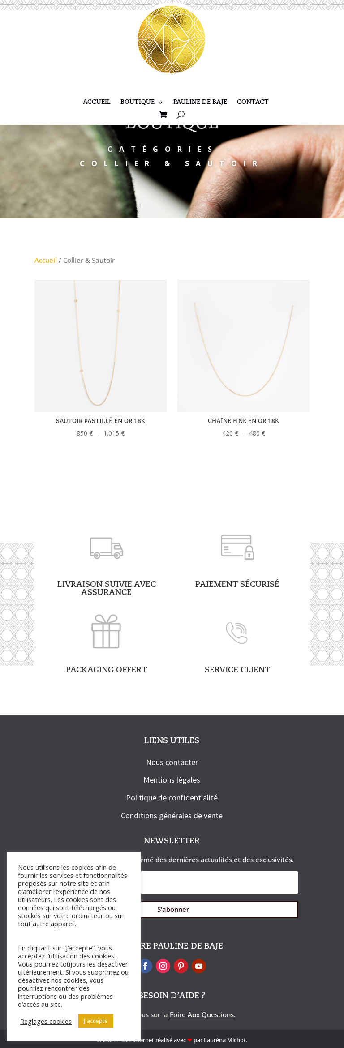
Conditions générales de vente (172, 815)
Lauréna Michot (225, 1040)
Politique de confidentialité (172, 797)
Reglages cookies (46, 1021)
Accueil (97, 102)
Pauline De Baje (200, 102)
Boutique (137, 102)
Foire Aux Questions (202, 1014)
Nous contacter (172, 762)
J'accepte (96, 1021)
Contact (253, 102)
